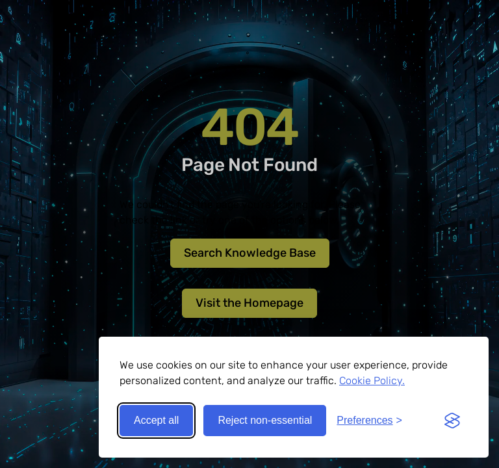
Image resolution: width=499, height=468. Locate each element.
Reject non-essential (265, 420)
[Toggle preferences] (369, 420)
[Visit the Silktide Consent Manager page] (452, 420)
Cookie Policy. (372, 380)
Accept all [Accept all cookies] (156, 420)
